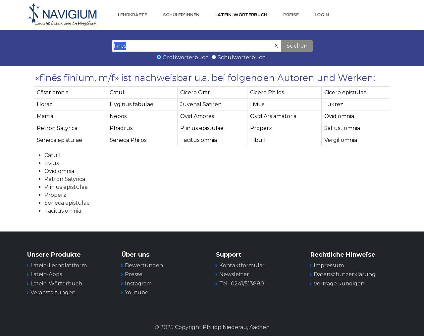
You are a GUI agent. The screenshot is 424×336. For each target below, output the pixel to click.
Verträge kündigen (339, 283)
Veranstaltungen (53, 292)
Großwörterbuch (186, 57)
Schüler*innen (181, 14)
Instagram (138, 283)
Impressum (329, 265)
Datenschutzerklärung (345, 274)
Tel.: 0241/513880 (241, 283)
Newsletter (234, 274)
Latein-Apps (46, 274)
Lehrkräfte (132, 14)
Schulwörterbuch (242, 57)
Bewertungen (144, 265)
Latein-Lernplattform (58, 265)
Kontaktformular (242, 265)
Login (322, 14)
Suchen (297, 46)
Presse (133, 274)
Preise (291, 14)
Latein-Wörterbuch (241, 14)
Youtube (136, 292)
